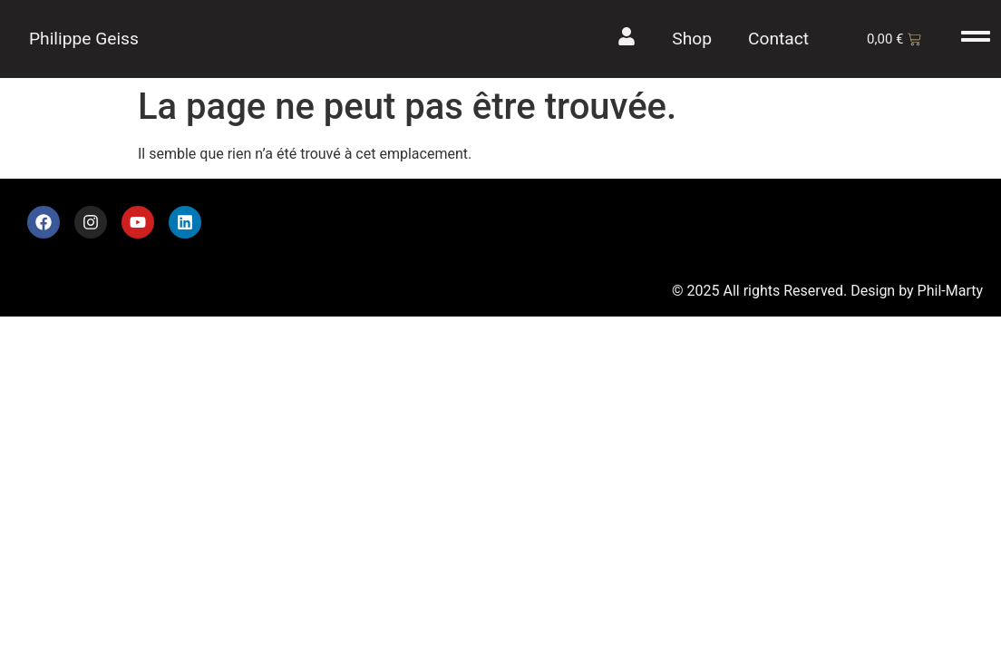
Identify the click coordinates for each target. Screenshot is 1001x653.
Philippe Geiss (84, 38)
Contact (778, 38)
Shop (692, 38)
